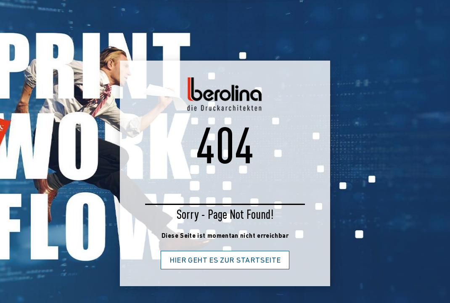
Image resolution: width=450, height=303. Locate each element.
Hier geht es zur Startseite (225, 261)
